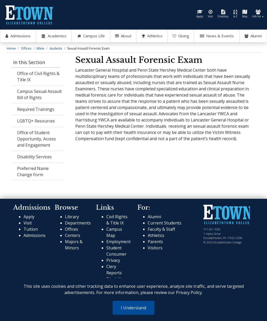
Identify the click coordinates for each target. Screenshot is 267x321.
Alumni (253, 36)
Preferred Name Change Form (33, 171)
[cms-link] (226, 214)
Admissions (35, 235)
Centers (72, 235)
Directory (223, 14)
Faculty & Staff (161, 229)
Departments (78, 223)
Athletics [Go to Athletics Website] (152, 36)
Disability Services (34, 157)
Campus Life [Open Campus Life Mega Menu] (91, 36)
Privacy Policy (189, 292)
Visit (210, 14)
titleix (40, 48)
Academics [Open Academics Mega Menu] (53, 36)
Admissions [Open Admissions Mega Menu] (18, 36)
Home (11, 48)
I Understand (133, 308)
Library (72, 217)
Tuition (31, 229)
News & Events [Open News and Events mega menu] (217, 36)
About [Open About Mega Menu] (123, 36)
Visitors (155, 248)
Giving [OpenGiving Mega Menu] (181, 36)
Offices (26, 48)
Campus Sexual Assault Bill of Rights (39, 94)
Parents (155, 241)
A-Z (235, 14)
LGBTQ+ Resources (36, 121)
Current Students (164, 223)
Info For (258, 14)
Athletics (156, 235)
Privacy (113, 260)
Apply (199, 14)
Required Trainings (35, 109)
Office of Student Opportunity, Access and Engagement (36, 139)
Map (244, 14)
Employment (118, 241)
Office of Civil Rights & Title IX (38, 77)
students (55, 48)
